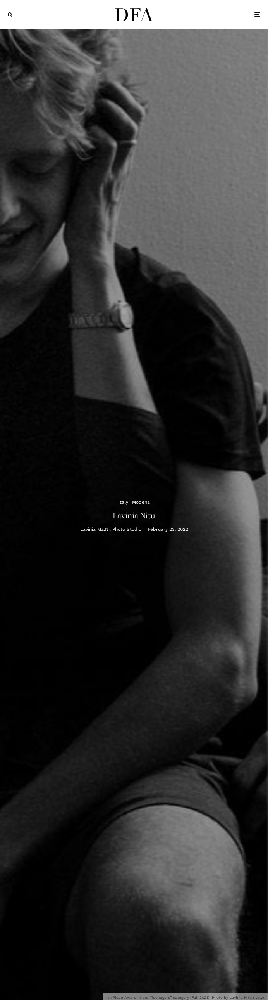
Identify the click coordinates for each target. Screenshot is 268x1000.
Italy (123, 501)
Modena (141, 501)
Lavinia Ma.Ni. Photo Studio (110, 529)
